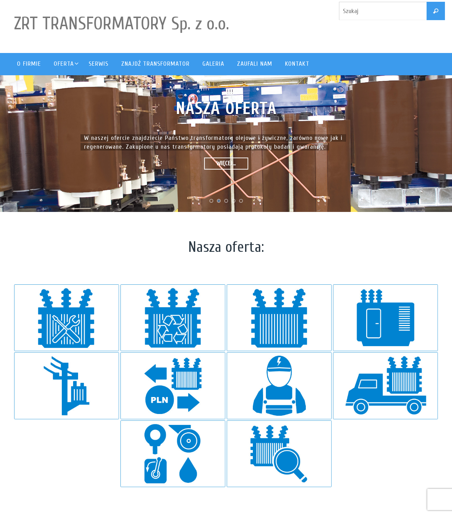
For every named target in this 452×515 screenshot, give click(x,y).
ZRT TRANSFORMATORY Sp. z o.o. (121, 23)
